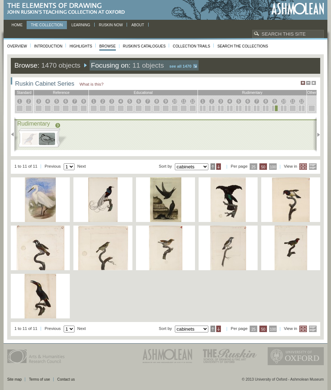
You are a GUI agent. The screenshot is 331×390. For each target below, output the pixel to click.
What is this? (92, 84)
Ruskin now (111, 25)
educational (143, 93)
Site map (14, 379)
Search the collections (242, 46)
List (313, 166)
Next (316, 134)
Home (17, 25)
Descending (218, 166)
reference (61, 93)
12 (193, 101)
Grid (303, 166)
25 (253, 167)
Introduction (48, 46)
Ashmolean (298, 9)
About (137, 25)
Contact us (66, 379)
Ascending (212, 166)
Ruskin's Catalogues (144, 46)
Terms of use (39, 379)
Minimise (308, 83)
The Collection (47, 25)
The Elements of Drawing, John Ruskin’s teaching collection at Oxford (68, 9)
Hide (314, 83)
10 (175, 101)
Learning (80, 25)
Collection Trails (191, 46)
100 (273, 167)
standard (24, 93)
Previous (14, 134)
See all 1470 (180, 66)
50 (263, 167)
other (311, 93)
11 (184, 101)
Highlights (80, 46)
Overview (17, 46)
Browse (107, 46)
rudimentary (252, 93)
